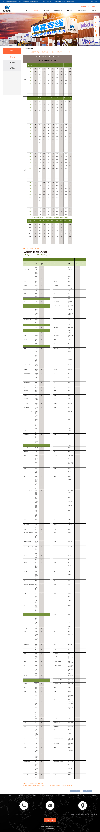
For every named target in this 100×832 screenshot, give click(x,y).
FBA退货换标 (58, 10)
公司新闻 (12, 68)
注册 (96, 1)
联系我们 (94, 10)
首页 (27, 10)
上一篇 (75, 791)
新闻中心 (12, 51)
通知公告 (12, 57)
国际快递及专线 (82, 10)
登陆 (92, 1)
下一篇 (87, 791)
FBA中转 (69, 10)
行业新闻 (12, 62)
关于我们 (36, 10)
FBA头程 (46, 10)
